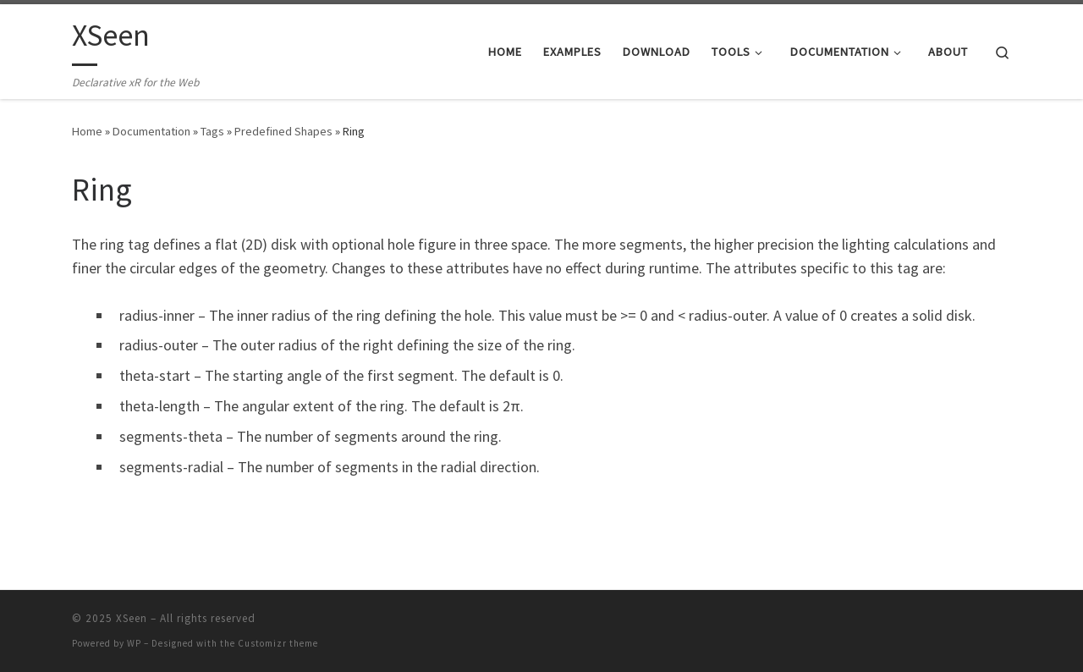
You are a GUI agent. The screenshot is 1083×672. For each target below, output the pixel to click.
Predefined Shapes (283, 131)
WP (134, 643)
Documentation (151, 131)
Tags (212, 131)
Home (87, 131)
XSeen (131, 618)
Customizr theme (278, 643)
